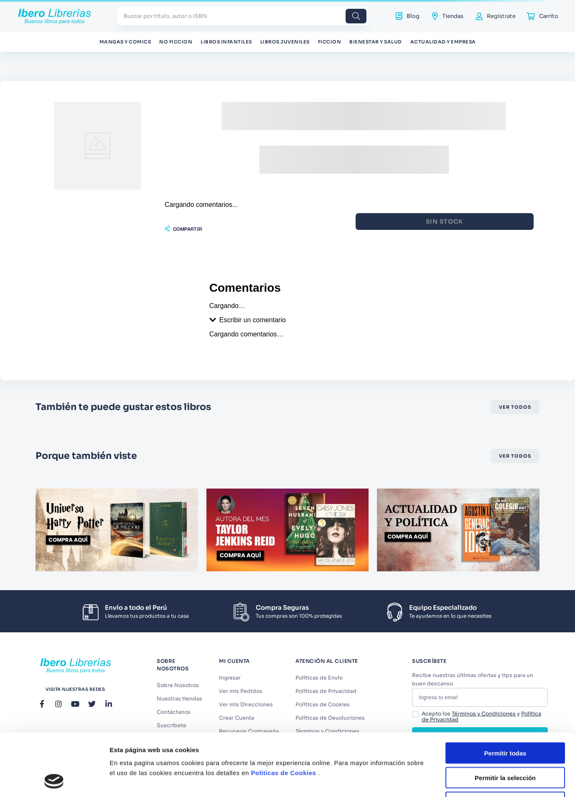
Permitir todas (505, 694)
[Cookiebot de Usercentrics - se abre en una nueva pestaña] (54, 780)
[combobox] (243, 16)
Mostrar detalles (452, 780)
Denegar (505, 743)
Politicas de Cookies (283, 714)
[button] (183, 209)
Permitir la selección (505, 719)
